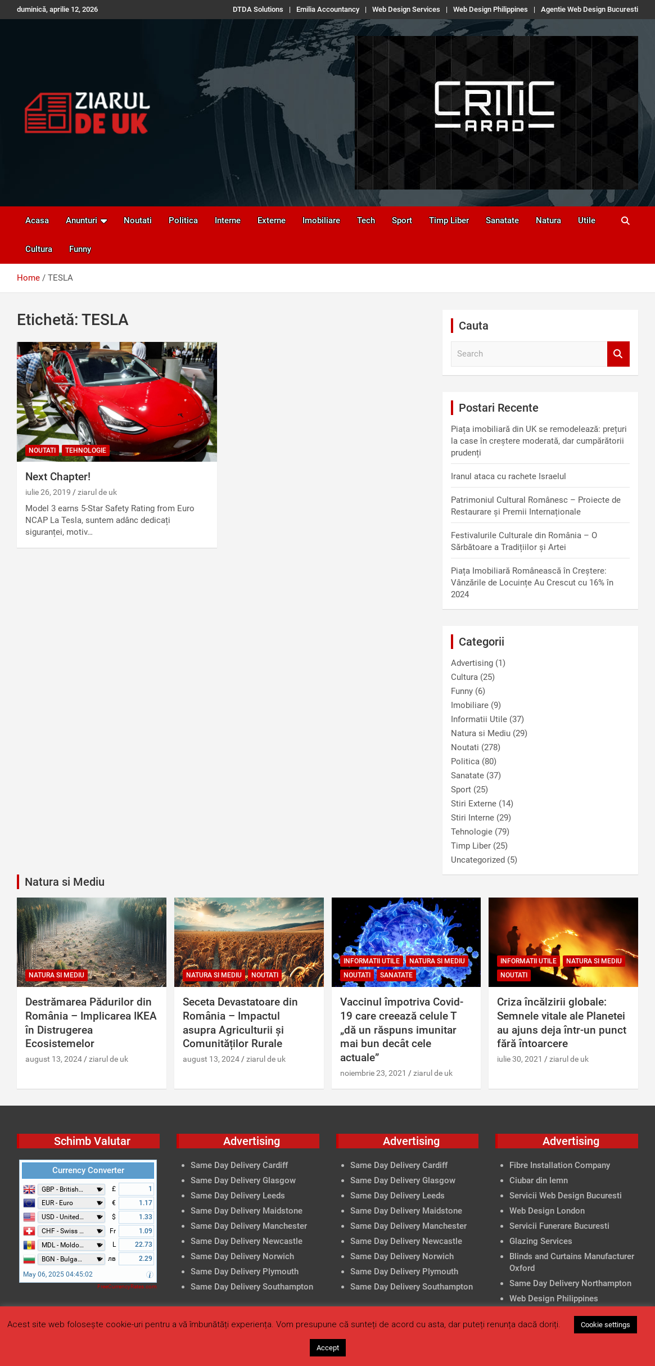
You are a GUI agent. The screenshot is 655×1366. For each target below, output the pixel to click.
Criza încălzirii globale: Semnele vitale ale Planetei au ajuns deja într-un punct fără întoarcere (561, 1022)
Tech (366, 220)
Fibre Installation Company (559, 1165)
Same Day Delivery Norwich (242, 1256)
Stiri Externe (473, 804)
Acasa (37, 220)
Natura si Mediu (481, 733)
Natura (548, 220)
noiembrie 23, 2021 (373, 1073)
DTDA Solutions (258, 9)
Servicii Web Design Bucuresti (565, 1196)
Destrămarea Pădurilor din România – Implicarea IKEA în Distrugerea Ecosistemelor (91, 1022)
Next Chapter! (58, 476)
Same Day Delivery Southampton (252, 1287)
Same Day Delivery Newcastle (246, 1241)
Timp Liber (449, 220)
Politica (183, 220)
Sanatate (502, 220)
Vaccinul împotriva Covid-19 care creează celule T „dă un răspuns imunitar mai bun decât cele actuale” (401, 1029)
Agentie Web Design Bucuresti (589, 9)
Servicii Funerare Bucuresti (559, 1226)
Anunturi (81, 220)
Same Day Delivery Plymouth (245, 1271)
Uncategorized (478, 860)
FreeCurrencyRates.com (127, 1286)
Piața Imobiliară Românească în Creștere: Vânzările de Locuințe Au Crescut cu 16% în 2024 (532, 582)
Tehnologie (85, 450)
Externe (272, 220)
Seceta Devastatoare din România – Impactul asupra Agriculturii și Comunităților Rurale (240, 1022)
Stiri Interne (472, 818)
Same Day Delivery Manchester (249, 1226)
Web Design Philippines (490, 9)
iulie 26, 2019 (48, 492)
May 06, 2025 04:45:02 (58, 1274)
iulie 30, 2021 (520, 1058)
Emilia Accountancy (327, 9)
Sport (402, 220)
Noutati (138, 220)
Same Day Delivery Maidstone (246, 1211)
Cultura (38, 249)
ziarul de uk (97, 492)
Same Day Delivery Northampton (570, 1283)
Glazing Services (540, 1241)
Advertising (472, 663)
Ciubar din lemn (538, 1180)
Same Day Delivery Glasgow (243, 1180)
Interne (228, 220)
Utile (586, 220)
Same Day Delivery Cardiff (239, 1165)
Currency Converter (88, 1170)
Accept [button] (328, 1348)
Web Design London (547, 1211)
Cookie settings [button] (605, 1324)
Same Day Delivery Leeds (238, 1196)
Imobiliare (321, 220)
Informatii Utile (479, 719)
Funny (80, 249)
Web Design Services (406, 9)
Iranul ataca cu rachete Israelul (508, 476)
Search (618, 354)
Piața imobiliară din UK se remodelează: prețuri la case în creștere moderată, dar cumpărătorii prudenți (539, 441)
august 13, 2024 (53, 1058)
